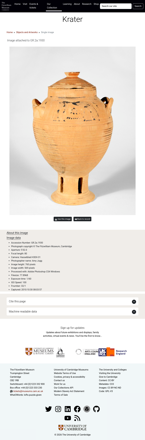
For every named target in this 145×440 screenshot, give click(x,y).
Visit (25, 4)
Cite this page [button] (17, 301)
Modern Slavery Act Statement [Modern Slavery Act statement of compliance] (69, 391)
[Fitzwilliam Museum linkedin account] (77, 409)
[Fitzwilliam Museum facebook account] (68, 409)
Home (18, 3)
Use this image (63, 219)
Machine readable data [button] (23, 311)
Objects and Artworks (27, 32)
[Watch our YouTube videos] (68, 418)
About (77, 4)
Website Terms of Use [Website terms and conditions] (65, 373)
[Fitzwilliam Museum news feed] (77, 418)
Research (86, 4)
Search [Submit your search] (138, 6)
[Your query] (116, 6)
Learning (67, 4)
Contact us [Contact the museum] (59, 380)
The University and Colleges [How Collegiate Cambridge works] (113, 369)
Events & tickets (33, 6)
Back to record (82, 219)
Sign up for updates (72, 328)
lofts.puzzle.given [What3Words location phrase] (32, 395)
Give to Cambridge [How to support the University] (108, 377)
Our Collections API (63, 387)
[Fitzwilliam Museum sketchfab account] (87, 409)
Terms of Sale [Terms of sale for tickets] (61, 395)
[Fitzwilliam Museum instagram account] (58, 409)
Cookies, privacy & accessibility (69, 377)
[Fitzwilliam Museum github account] (96, 409)
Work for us (59, 384)
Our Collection (52, 6)
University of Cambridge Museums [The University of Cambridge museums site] (71, 369)
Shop (96, 4)
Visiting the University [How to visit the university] (110, 373)
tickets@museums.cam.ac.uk (28, 391)
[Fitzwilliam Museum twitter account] (49, 409)
